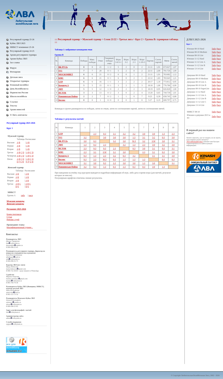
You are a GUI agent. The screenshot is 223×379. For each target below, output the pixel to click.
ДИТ (61, 89)
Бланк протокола (14, 214)
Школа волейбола (18, 96)
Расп (219, 49)
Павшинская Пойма (68, 96)
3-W (153, 141)
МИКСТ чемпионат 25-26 (22, 47)
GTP (61, 82)
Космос (62, 100)
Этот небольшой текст (194, 142)
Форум (13, 68)
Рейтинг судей (13, 219)
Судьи (9, 217)
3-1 (114, 134)
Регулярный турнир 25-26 (22, 39)
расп (31, 195)
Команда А (64, 85)
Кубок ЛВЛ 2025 (17, 43)
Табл (214, 49)
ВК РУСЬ (63, 67)
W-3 (134, 141)
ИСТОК (62, 93)
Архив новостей (17, 109)
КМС (61, 78)
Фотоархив (15, 72)
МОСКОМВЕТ (66, 74)
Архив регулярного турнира (23, 55)
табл (23, 195)
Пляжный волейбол (19, 85)
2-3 (94, 134)
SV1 (60, 71)
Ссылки (14, 102)
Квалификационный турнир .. (20, 227)
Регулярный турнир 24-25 (22, 51)
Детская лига (16, 77)
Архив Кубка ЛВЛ (18, 58)
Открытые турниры (19, 81)
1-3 (163, 134)
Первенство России (19, 92)
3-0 (143, 134)
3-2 (124, 134)
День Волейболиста (19, 89)
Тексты (13, 105)
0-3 (104, 134)
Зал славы (15, 62)
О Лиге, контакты (18, 115)
